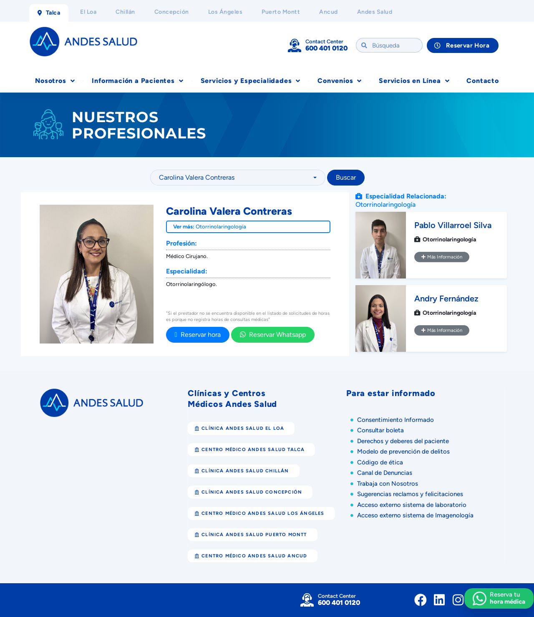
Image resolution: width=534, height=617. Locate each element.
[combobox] (237, 178)
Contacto (482, 81)
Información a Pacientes (137, 80)
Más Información (441, 257)
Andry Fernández (446, 298)
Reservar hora (198, 335)
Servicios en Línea (414, 80)
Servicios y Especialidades (251, 80)
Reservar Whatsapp (273, 335)
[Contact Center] (294, 45)
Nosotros (55, 80)
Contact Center (324, 41)
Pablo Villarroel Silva (452, 225)
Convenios (339, 80)
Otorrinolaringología (221, 226)
